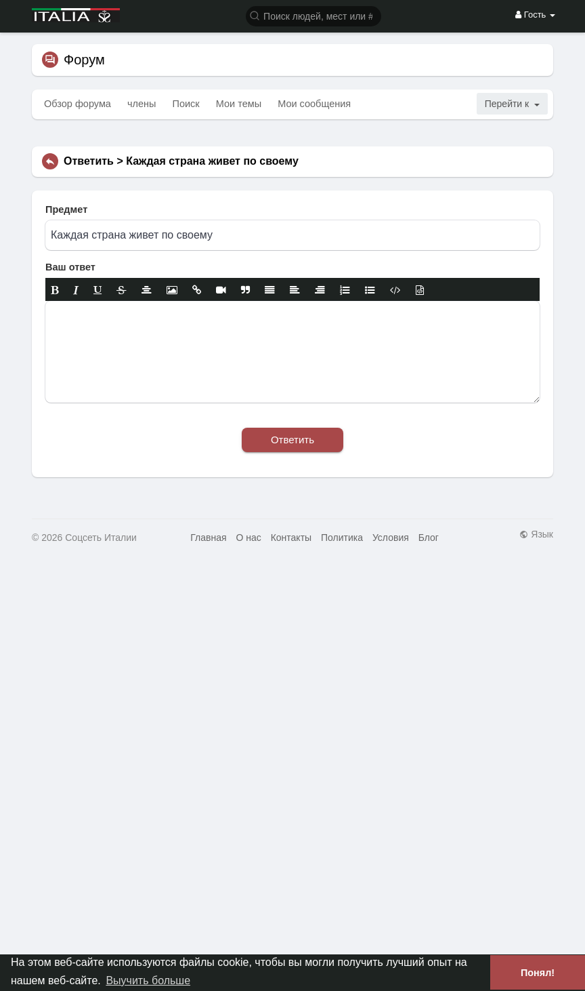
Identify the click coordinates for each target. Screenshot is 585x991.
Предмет (66, 209)
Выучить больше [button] (148, 980)
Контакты (291, 537)
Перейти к (512, 103)
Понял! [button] (538, 972)
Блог (428, 537)
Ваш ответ (70, 267)
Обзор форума (77, 103)
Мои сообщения (314, 103)
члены (141, 103)
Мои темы (238, 103)
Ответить (292, 439)
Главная (208, 537)
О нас (248, 537)
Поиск (186, 103)
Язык (536, 534)
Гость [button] (535, 14)
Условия (390, 537)
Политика (342, 537)
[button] (313, 15)
